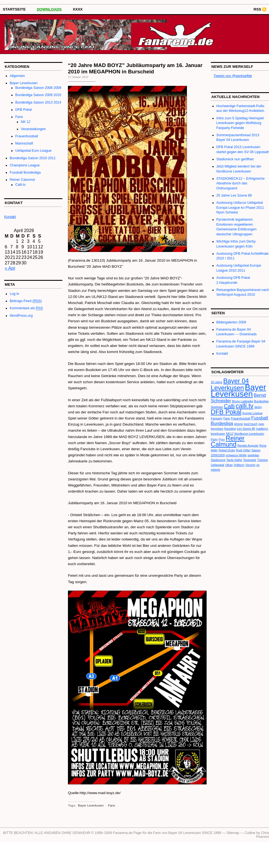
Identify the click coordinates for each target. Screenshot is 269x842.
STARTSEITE (14, 9)
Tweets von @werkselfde (233, 76)
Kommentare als (26, 308)
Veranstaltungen (33, 129)
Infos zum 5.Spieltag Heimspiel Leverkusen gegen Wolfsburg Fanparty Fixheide (240, 123)
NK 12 (26, 122)
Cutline (250, 833)
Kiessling (230, 428)
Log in (14, 294)
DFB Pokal (23, 110)
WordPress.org (21, 316)
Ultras (229, 465)
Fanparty (216, 418)
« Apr (10, 268)
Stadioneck (218, 460)
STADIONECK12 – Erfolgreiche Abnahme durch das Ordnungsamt (240, 183)
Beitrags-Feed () (26, 301)
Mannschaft (24, 143)
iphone (238, 424)
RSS (257, 9)
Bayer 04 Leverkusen (230, 384)
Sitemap (233, 833)
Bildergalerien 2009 (231, 322)
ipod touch (250, 424)
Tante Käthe (234, 460)
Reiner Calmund (228, 441)
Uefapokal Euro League (33, 151)
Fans (19, 117)
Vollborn (239, 465)
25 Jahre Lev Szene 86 (234, 195)
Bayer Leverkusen (24, 83)
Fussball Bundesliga (25, 172)
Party (214, 439)
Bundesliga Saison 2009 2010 (38, 95)
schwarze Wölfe (236, 455)
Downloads (49, 9)
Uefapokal (217, 465)
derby (258, 407)
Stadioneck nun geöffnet (234, 159)
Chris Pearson (262, 835)
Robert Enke (227, 450)
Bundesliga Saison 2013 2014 (38, 102)
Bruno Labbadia (242, 401)
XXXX (78, 9)
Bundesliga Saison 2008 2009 (38, 88)
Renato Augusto (247, 445)
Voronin (250, 465)
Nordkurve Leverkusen (249, 433)
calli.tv (244, 406)
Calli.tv (20, 185)
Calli (229, 406)
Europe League (252, 413)
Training (262, 460)
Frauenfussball (26, 136)
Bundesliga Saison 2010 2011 (33, 158)
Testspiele (249, 460)
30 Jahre (216, 382)
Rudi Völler (243, 450)
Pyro (222, 439)
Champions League (25, 165)
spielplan (253, 455)
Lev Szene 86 (246, 428)
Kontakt (222, 354)
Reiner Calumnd (22, 180)
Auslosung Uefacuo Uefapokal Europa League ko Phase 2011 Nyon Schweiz (240, 207)
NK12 (230, 433)
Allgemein (17, 76)
